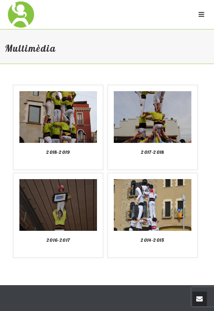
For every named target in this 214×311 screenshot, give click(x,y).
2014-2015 (153, 240)
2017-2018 (152, 152)
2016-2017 (58, 240)
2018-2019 (58, 152)
